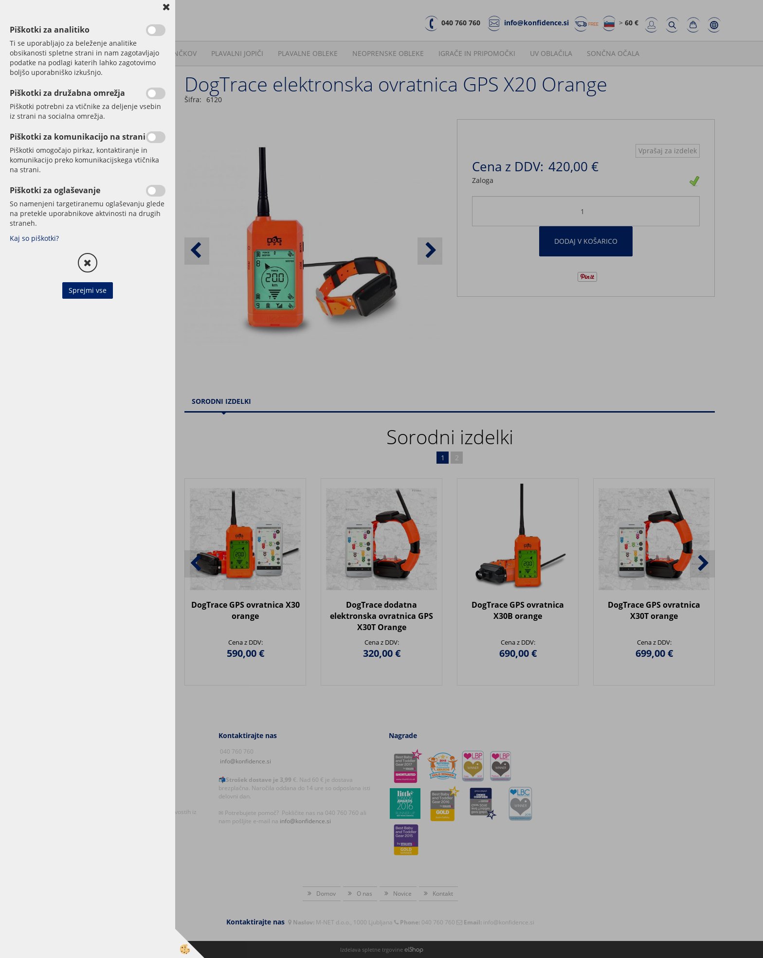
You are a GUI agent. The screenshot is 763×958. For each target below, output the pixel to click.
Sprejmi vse (88, 290)
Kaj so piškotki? (34, 238)
